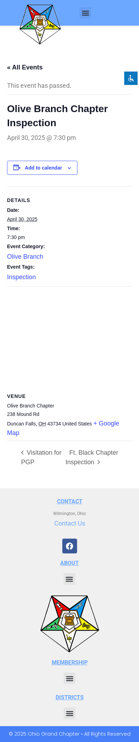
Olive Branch (25, 256)
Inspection (21, 277)
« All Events (25, 67)
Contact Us (69, 523)
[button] (85, 13)
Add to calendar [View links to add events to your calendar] (43, 168)
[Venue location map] (69, 337)
